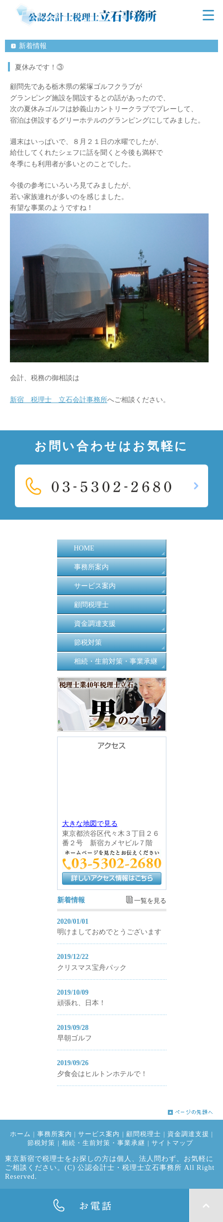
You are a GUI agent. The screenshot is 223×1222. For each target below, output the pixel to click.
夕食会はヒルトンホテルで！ (102, 1074)
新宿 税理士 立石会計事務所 (58, 400)
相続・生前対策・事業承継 (115, 661)
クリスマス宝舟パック (92, 967)
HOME (84, 548)
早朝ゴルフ (74, 1038)
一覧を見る (150, 900)
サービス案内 (95, 586)
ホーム (20, 1134)
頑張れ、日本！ (81, 1003)
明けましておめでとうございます (109, 932)
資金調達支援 (95, 623)
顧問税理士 (91, 605)
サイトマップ (172, 1143)
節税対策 (88, 642)
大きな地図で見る (90, 823)
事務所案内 (91, 567)
